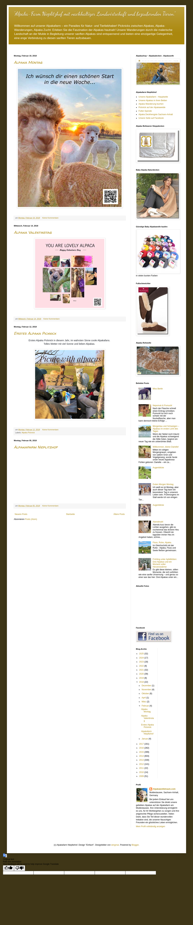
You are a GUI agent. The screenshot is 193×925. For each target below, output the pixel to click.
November (147, 689)
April (144, 697)
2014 (141, 756)
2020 (141, 674)
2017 (141, 744)
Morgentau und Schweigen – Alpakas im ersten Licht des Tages (166, 428)
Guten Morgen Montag (163, 484)
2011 (141, 768)
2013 (141, 760)
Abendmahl (158, 522)
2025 (141, 653)
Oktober (146, 693)
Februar (145, 706)
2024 (141, 658)
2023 (141, 662)
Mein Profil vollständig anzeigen (150, 826)
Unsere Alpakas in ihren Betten (153, 100)
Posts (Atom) (31, 519)
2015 (141, 752)
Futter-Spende (145, 111)
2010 (141, 772)
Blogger (135, 845)
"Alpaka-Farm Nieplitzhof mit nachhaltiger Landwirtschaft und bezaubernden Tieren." (94, 14)
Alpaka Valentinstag (33, 232)
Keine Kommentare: (50, 218)
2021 (141, 670)
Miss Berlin (158, 389)
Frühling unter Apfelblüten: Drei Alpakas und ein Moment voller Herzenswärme (165, 563)
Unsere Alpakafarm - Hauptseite (153, 97)
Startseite (70, 514)
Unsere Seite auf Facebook (151, 118)
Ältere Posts (119, 514)
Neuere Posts (21, 514)
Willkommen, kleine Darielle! (166, 447)
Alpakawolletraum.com (164, 789)
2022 (141, 666)
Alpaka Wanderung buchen (151, 104)
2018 (141, 682)
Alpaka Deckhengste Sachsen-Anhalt (156, 114)
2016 (141, 748)
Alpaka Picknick (28, 433)
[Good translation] (8, 868)
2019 (141, 678)
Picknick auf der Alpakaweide (152, 107)
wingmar (115, 845)
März (144, 701)
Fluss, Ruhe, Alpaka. (162, 542)
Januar (145, 739)
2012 (141, 764)
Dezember (147, 685)
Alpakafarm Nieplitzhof (36, 447)
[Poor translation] (19, 868)
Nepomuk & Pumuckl (162, 405)
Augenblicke (158, 467)
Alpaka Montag (28, 62)
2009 (141, 776)
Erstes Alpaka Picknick (35, 333)
